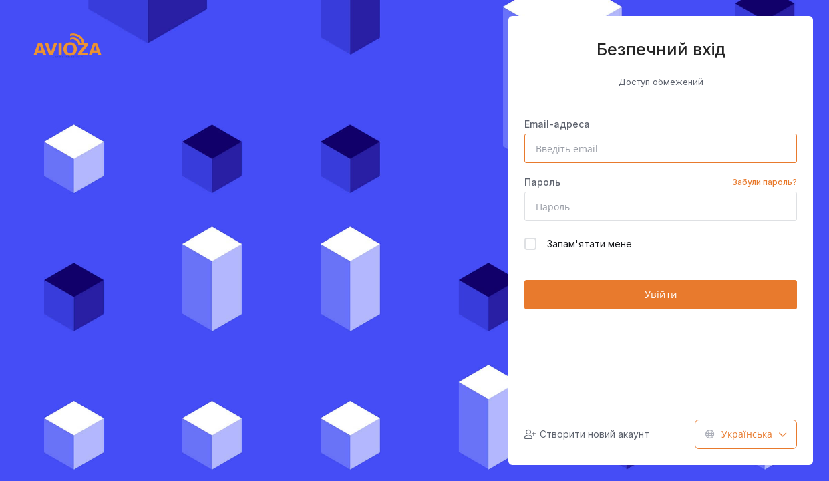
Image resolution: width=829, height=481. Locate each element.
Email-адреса (557, 124)
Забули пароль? (764, 182)
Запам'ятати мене (578, 244)
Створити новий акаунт (586, 434)
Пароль (660, 182)
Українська (745, 434)
